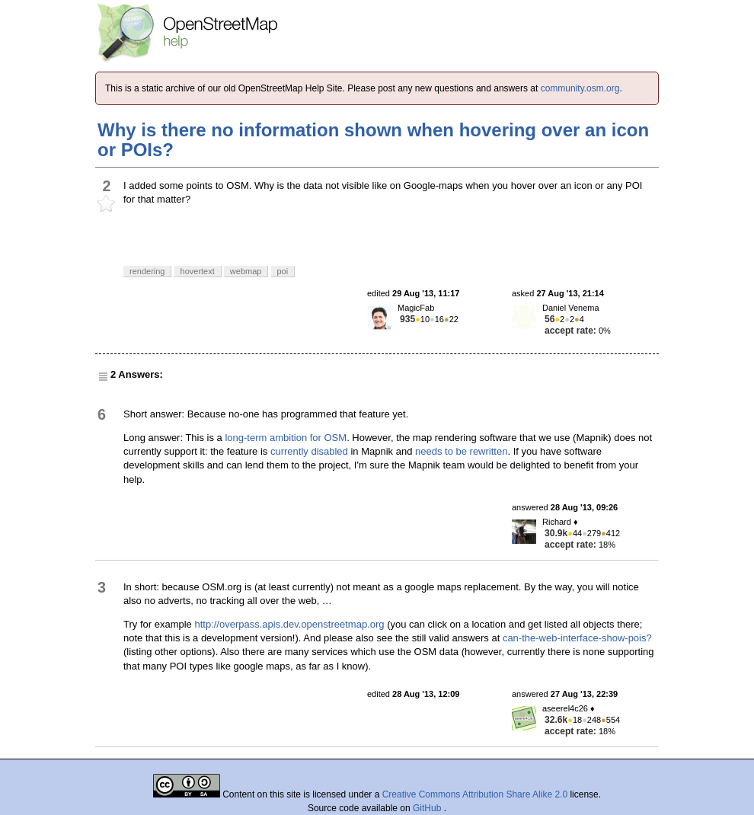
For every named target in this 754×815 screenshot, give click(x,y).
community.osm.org (580, 88)
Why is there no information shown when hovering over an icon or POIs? (373, 140)
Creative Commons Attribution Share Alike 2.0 (474, 794)
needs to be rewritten (461, 451)
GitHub (428, 808)
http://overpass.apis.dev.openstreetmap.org (289, 624)
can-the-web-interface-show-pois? (577, 638)
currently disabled (309, 451)
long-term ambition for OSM (286, 437)
